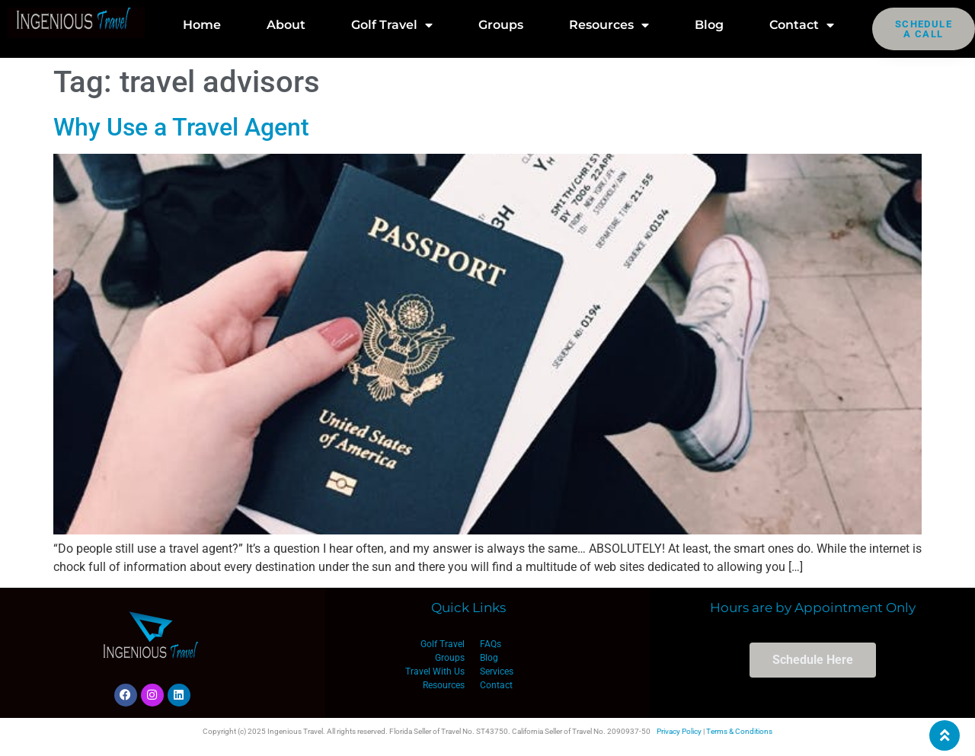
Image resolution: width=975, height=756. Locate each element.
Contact (801, 25)
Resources (609, 25)
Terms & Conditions (739, 731)
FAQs (490, 644)
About (286, 25)
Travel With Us (435, 671)
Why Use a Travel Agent (181, 127)
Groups (500, 25)
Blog (709, 25)
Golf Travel (392, 25)
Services (496, 671)
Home (202, 25)
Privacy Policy (679, 731)
